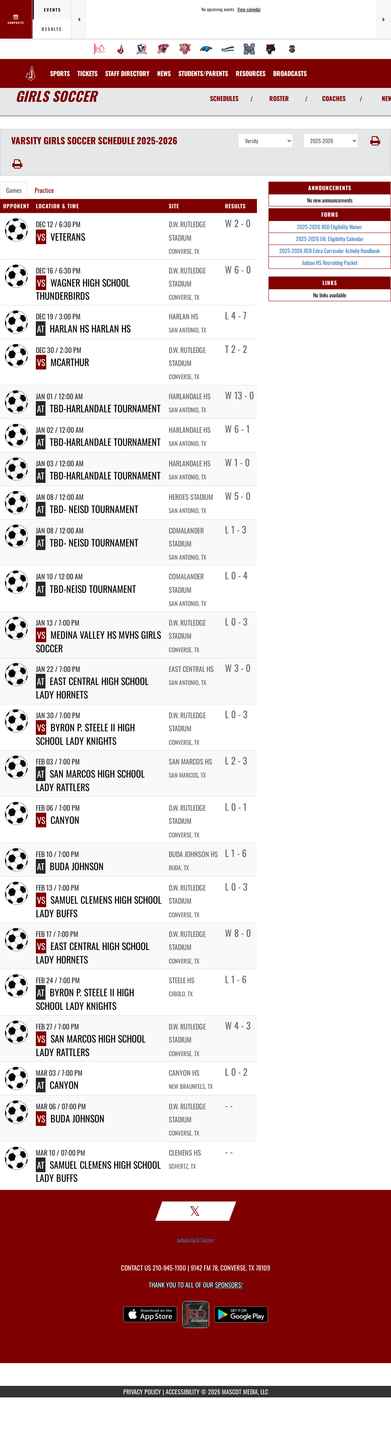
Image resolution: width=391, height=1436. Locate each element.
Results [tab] (52, 29)
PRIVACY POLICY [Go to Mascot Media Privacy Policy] (142, 1391)
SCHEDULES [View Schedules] (224, 98)
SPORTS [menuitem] (60, 73)
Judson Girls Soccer (196, 1240)
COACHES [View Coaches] (334, 98)
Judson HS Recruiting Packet (329, 262)
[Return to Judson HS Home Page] (30, 68)
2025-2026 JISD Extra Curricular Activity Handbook (329, 250)
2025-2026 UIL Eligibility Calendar (330, 239)
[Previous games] (79, 19)
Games (14, 190)
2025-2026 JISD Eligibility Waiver (329, 227)
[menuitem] (99, 49)
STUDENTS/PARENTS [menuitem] (203, 73)
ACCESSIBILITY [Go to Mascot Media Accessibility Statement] (183, 1391)
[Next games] (383, 19)
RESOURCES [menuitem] (250, 73)
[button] (374, 140)
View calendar (249, 9)
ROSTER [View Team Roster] (279, 98)
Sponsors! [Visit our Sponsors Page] (228, 1284)
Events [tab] (52, 10)
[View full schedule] (16, 19)
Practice (44, 190)
